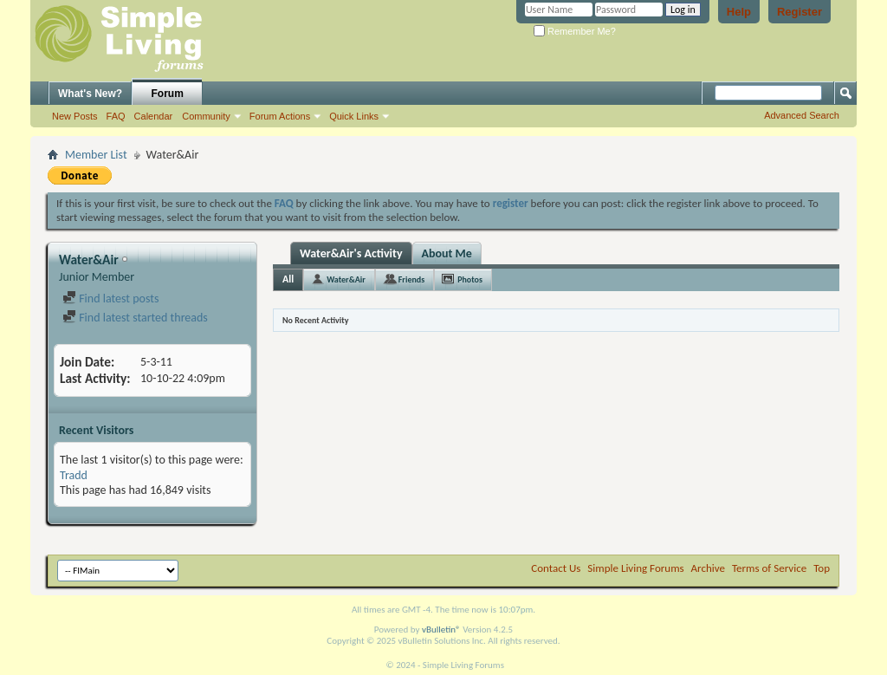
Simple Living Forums (635, 567)
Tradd (73, 475)
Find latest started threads (135, 317)
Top (821, 567)
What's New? (90, 94)
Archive (708, 567)
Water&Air (346, 279)
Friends (411, 279)
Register (799, 11)
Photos (469, 279)
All (288, 279)
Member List (96, 154)
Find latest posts (110, 298)
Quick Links (354, 116)
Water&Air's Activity (351, 253)
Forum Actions (279, 116)
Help (739, 11)
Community (206, 116)
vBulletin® (441, 629)
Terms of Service (769, 567)
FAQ (116, 116)
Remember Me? (575, 31)
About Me (447, 253)
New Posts (75, 116)
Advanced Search (801, 115)
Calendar (153, 116)
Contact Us (555, 567)
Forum (168, 94)
